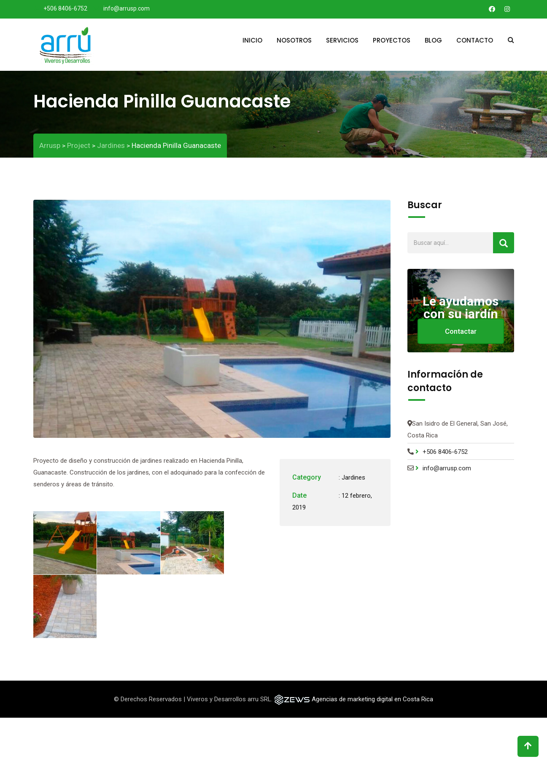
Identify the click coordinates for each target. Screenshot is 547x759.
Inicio (252, 40)
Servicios (342, 40)
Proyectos (391, 40)
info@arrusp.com (126, 8)
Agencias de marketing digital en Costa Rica (372, 699)
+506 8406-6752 (65, 8)
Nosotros (294, 40)
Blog (433, 40)
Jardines (353, 477)
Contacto (474, 40)
